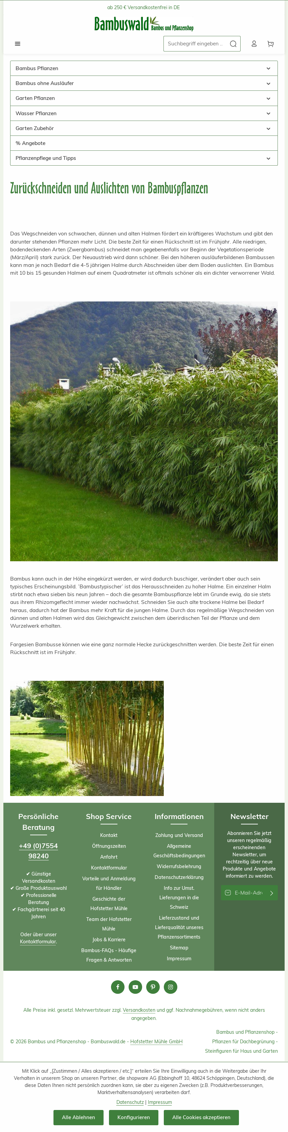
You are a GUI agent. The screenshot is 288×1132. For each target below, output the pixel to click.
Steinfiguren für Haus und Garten (241, 1052)
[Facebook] (118, 987)
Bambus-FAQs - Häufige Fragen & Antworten (108, 956)
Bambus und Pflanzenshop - (247, 1033)
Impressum (179, 959)
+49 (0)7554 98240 (38, 851)
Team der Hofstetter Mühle (109, 924)
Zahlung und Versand (179, 836)
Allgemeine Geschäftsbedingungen (179, 851)
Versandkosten (139, 1011)
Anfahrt (108, 858)
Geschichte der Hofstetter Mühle (109, 904)
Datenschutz (130, 1102)
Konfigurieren (133, 1117)
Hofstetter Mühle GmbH (156, 1042)
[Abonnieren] (272, 893)
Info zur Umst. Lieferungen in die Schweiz (179, 898)
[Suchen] (232, 43)
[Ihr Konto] (253, 44)
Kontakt (108, 836)
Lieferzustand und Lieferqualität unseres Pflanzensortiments (179, 928)
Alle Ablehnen (77, 1117)
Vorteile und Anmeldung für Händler (109, 884)
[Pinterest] (153, 987)
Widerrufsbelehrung (179, 867)
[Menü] (18, 44)
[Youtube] (135, 987)
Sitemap (179, 948)
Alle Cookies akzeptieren (201, 1117)
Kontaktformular (38, 943)
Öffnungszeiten (109, 847)
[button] (268, 68)
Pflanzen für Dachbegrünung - (245, 1042)
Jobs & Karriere (109, 940)
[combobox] (193, 43)
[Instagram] (170, 987)
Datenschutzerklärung (179, 878)
